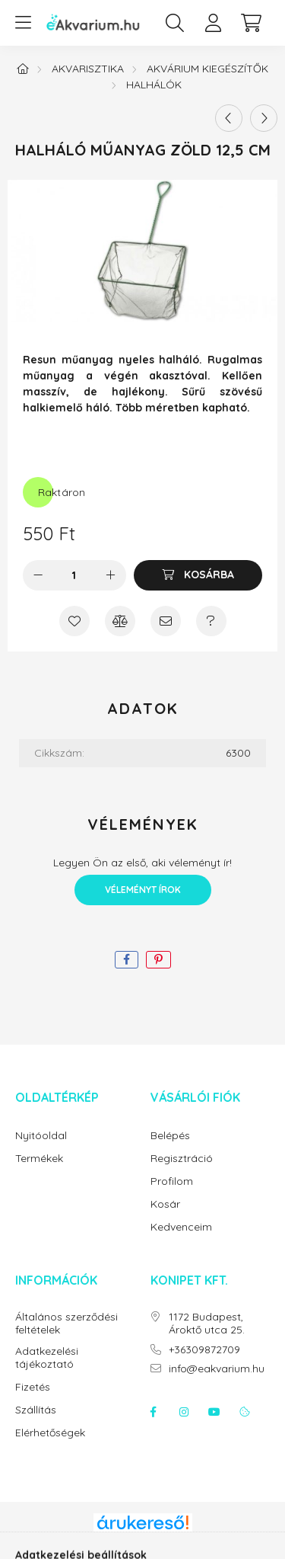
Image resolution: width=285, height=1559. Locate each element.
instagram (184, 1412)
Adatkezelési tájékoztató (46, 1358)
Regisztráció (181, 1158)
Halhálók (154, 84)
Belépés (170, 1135)
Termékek (39, 1158)
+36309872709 (204, 1349)
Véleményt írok (143, 889)
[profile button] (213, 23)
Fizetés (32, 1387)
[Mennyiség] (74, 575)
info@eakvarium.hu (216, 1368)
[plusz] (111, 575)
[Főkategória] (23, 68)
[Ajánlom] (165, 621)
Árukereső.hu (142, 1539)
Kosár (165, 1204)
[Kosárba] (198, 575)
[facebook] (126, 959)
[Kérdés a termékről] (211, 621)
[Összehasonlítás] (120, 621)
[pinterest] (158, 959)
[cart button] (251, 23)
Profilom (171, 1181)
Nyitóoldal (41, 1135)
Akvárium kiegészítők (207, 68)
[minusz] (38, 575)
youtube (214, 1412)
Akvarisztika (88, 68)
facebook (153, 1412)
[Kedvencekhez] (74, 621)
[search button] (175, 23)
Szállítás (35, 1410)
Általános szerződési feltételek (66, 1324)
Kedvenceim (181, 1227)
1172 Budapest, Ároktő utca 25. (207, 1324)
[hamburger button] (23, 23)
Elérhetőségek (50, 1432)
